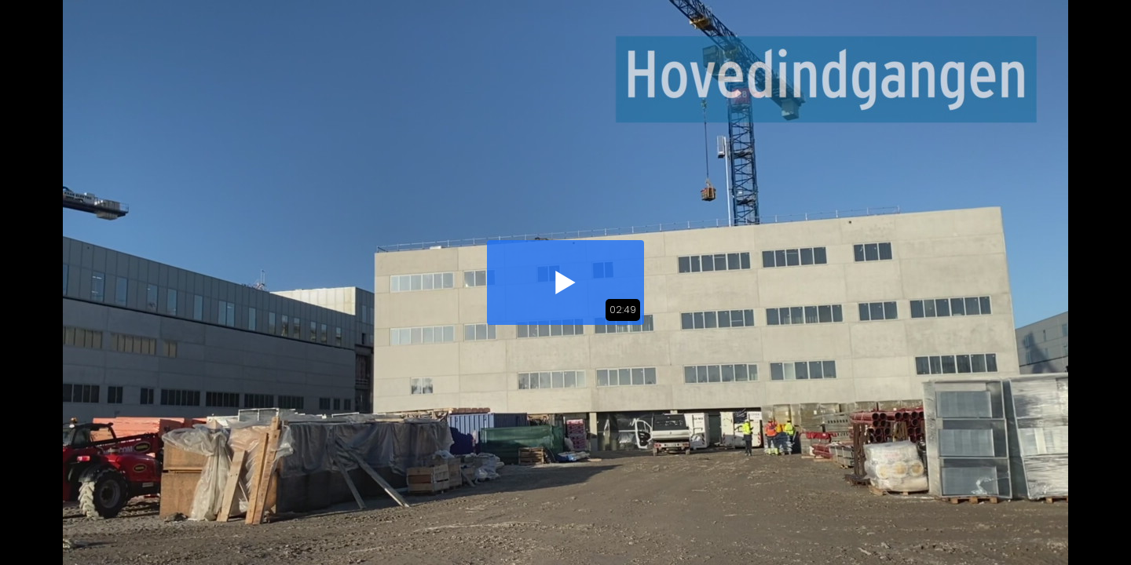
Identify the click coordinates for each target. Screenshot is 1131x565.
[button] (565, 282)
